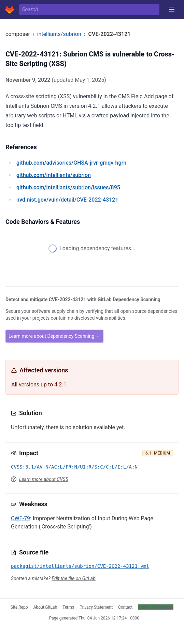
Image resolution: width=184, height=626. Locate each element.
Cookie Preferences (155, 606)
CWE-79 (20, 518)
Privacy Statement (96, 606)
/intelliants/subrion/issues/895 (68, 187)
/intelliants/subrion (53, 175)
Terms (68, 606)
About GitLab (45, 606)
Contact (125, 606)
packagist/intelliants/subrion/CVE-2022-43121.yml (80, 566)
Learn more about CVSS (43, 479)
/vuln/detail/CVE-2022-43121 (67, 199)
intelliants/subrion (59, 34)
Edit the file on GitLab (73, 578)
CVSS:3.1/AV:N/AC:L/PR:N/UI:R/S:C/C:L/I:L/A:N (74, 467)
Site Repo (19, 606)
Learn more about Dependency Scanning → (54, 336)
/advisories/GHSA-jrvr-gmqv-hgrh (71, 162)
